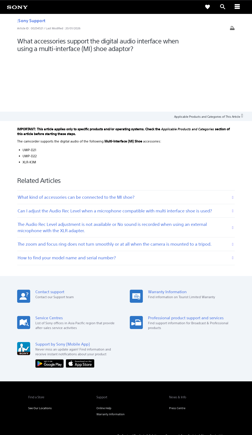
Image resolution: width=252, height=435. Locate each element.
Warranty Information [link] (110, 359)
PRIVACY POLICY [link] (65, 411)
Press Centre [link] (177, 352)
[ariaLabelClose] (237, 7)
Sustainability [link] (196, 380)
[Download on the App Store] (80, 307)
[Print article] (232, 28)
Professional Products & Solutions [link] (139, 380)
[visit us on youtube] (219, 390)
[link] (17, 7)
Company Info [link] (174, 380)
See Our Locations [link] (40, 352)
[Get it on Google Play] (50, 307)
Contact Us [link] (217, 380)
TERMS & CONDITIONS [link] (41, 411)
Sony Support (31, 20)
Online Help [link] (103, 352)
